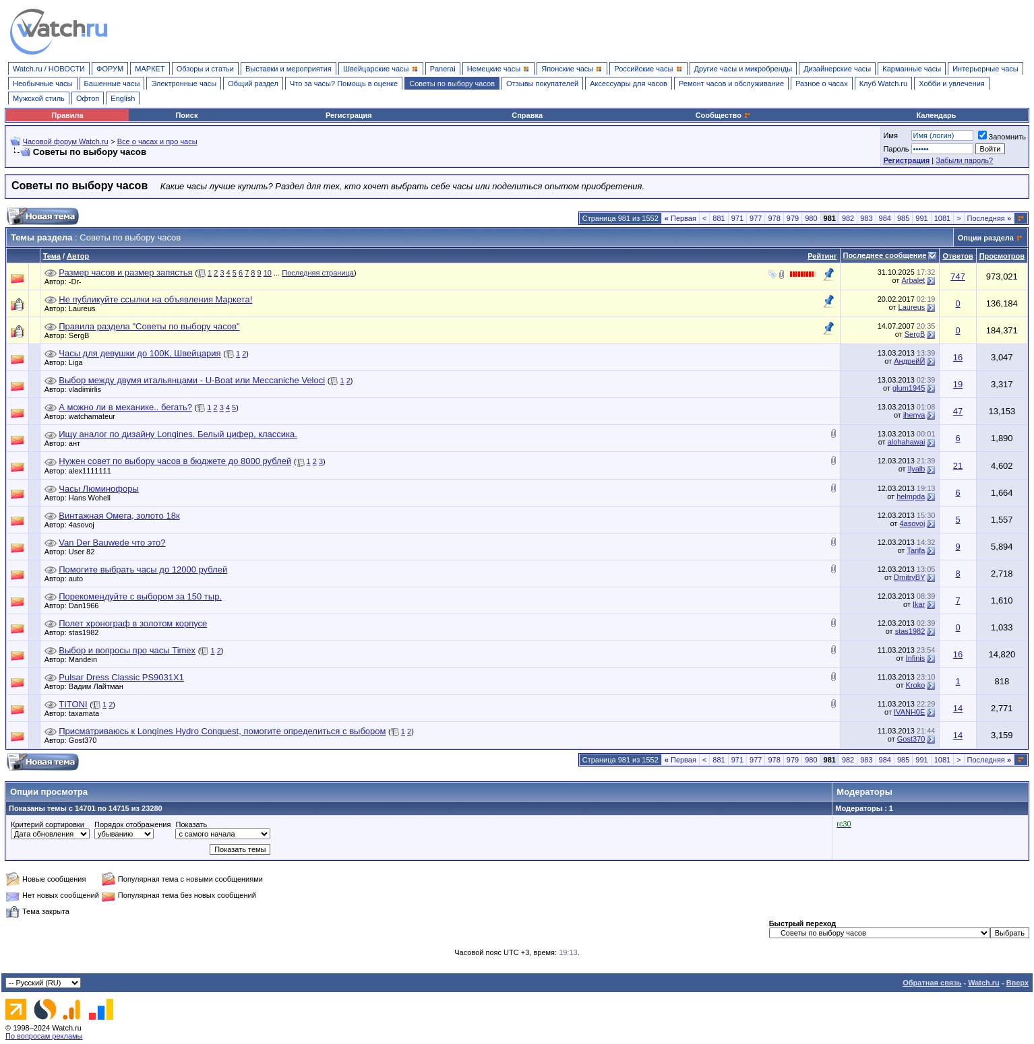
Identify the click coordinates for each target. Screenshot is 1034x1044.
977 (756, 218)
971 (737, 218)
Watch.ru (984, 983)
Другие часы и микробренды (743, 69)
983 (866, 218)
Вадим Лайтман (99, 686)
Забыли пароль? (964, 160)
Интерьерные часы (985, 69)
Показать (191, 824)
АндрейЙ (909, 361)
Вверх (1017, 983)
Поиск (186, 115)
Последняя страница (318, 273)
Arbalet (913, 280)
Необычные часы (43, 83)
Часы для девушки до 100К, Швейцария (139, 353)
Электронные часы (183, 83)
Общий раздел (253, 83)
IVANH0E (909, 712)
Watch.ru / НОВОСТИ (49, 69)
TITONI (73, 704)
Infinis (915, 658)
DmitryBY (909, 577)
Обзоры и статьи (205, 69)
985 (903, 218)
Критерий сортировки (47, 824)
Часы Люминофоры (99, 489)
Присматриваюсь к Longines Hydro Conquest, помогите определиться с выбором (222, 731)
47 (958, 411)
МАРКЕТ (149, 69)
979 (793, 218)
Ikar (919, 604)
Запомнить (1002, 137)
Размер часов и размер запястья (125, 272)
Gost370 (86, 740)
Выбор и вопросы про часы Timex (127, 650)
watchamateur (95, 416)
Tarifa (916, 550)
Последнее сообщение (885, 255)
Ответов (957, 256)
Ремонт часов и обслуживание (731, 83)
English (123, 98)
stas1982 (87, 632)
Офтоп (87, 98)
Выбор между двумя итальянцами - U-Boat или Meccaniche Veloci (192, 380)
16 (958, 357)
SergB (82, 335)
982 (848, 218)
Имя (890, 135)
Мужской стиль (39, 98)
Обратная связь (932, 983)
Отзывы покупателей (542, 83)
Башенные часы (112, 83)
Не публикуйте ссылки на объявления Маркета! (155, 299)
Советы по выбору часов (452, 83)
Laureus (85, 308)
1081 (942, 218)
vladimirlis (88, 389)
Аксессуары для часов (628, 83)
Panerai (443, 69)
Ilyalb (916, 469)
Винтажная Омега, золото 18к (119, 516)
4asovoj (85, 525)
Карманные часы (911, 69)
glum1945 (908, 388)
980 (811, 218)
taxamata (87, 713)
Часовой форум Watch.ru (66, 141)
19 (958, 384)
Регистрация (349, 115)
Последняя (989, 218)
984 (885, 218)
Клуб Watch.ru (883, 83)
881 (718, 218)
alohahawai (906, 442)
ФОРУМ (109, 69)
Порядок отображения (132, 824)
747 (957, 276)
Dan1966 (87, 605)
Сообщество (723, 115)
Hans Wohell (93, 498)
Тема (52, 256)
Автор (78, 256)
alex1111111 (93, 471)
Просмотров (1002, 256)
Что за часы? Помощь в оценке (344, 83)
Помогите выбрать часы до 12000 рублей (143, 569)
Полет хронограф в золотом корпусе (133, 623)
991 (921, 218)
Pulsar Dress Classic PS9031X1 (121, 677)
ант (78, 443)
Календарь (936, 115)
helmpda (910, 496)
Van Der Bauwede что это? (112, 542)
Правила (67, 115)
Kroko (915, 685)
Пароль (896, 149)
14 (958, 708)
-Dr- (78, 282)
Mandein (86, 659)
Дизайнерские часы (837, 69)
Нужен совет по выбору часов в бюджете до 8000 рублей (175, 461)
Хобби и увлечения (952, 83)
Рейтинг (822, 256)
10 (268, 273)
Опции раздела (986, 238)
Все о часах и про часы (157, 141)
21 (958, 466)
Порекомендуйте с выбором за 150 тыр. (140, 596)
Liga (79, 362)
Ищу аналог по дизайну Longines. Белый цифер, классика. (178, 434)
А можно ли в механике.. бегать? (125, 407)
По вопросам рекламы (44, 1036)
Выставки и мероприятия (288, 69)
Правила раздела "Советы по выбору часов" (149, 326)
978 (774, 218)
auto (79, 579)
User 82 (85, 552)
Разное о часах (821, 83)
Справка (527, 115)
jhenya (914, 415)
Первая (680, 218)
